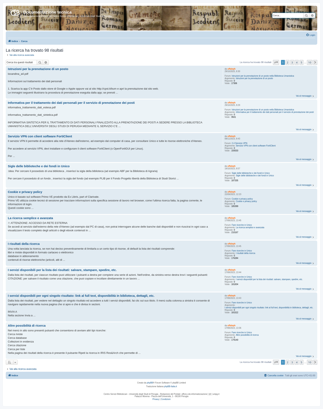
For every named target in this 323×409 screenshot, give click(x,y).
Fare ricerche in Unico (242, 225)
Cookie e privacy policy (242, 199)
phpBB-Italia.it (170, 386)
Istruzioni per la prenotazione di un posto (254, 78)
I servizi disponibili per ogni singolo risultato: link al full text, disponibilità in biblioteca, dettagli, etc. (269, 307)
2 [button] (287, 62)
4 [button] (296, 62)
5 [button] (301, 62)
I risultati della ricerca (245, 253)
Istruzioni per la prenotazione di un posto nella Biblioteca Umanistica (263, 76)
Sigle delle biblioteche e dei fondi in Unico (251, 173)
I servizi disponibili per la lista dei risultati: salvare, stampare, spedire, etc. (269, 279)
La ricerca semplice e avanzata (250, 227)
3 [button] (292, 62)
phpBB (150, 383)
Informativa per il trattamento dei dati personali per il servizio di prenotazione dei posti (275, 112)
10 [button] (309, 62)
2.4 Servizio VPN (239, 143)
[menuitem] (310, 35)
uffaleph (231, 69)
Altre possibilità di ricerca (247, 335)
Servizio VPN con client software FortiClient (256, 146)
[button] (276, 62)
